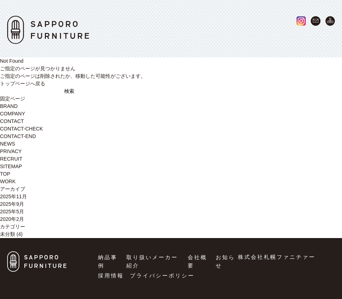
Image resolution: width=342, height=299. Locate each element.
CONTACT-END (18, 136)
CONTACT (12, 121)
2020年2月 (12, 219)
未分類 (7, 234)
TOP (5, 174)
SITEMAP (11, 166)
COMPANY (233, 37)
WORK (145, 37)
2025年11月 (13, 196)
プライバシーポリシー (162, 275)
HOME (106, 37)
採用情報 (111, 275)
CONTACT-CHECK (21, 129)
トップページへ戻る (22, 83)
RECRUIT (321, 37)
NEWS (278, 37)
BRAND (187, 37)
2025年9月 (12, 204)
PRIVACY (11, 151)
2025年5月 (12, 211)
